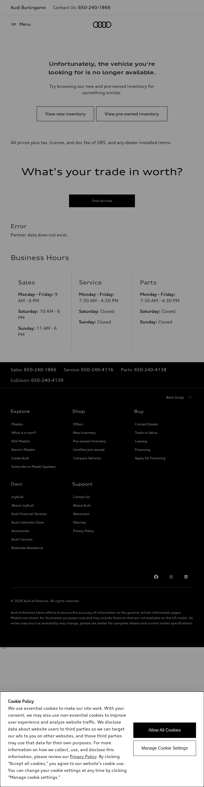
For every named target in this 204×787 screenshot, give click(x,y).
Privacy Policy (83, 756)
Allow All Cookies (164, 730)
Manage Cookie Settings (165, 748)
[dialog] (102, 739)
